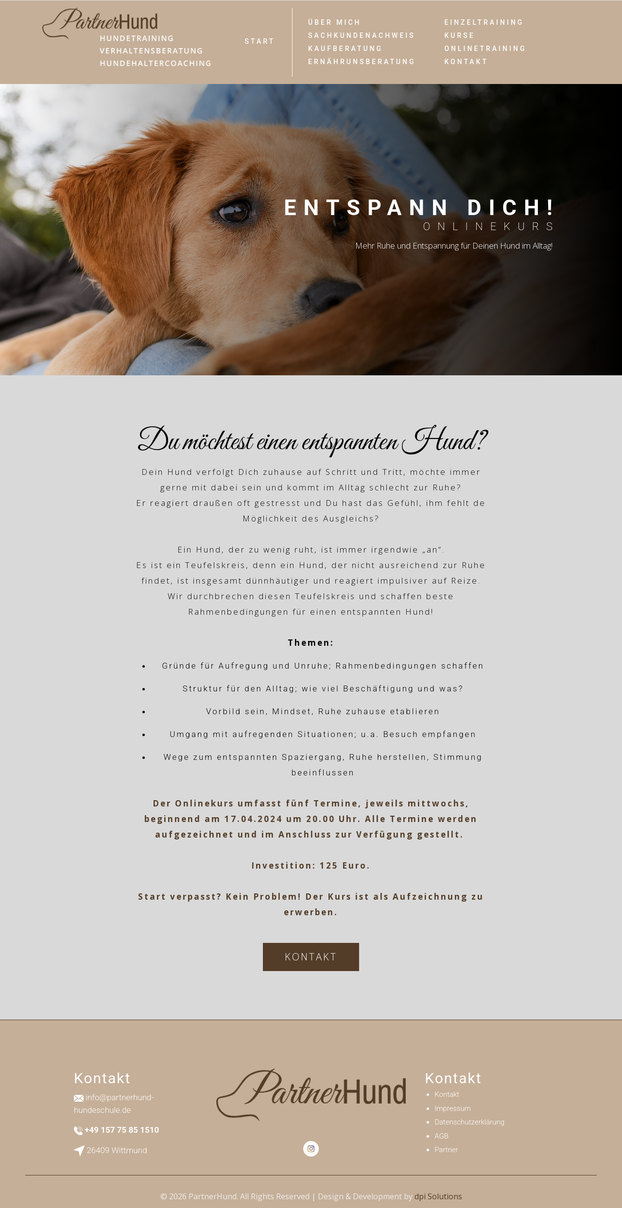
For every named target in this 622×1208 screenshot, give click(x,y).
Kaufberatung (345, 48)
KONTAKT (311, 956)
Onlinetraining (485, 48)
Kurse (459, 35)
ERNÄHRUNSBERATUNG (362, 62)
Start (260, 41)
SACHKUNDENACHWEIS (361, 35)
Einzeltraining (484, 22)
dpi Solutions (438, 1196)
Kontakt (466, 62)
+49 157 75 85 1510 (122, 1130)
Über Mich (334, 22)
